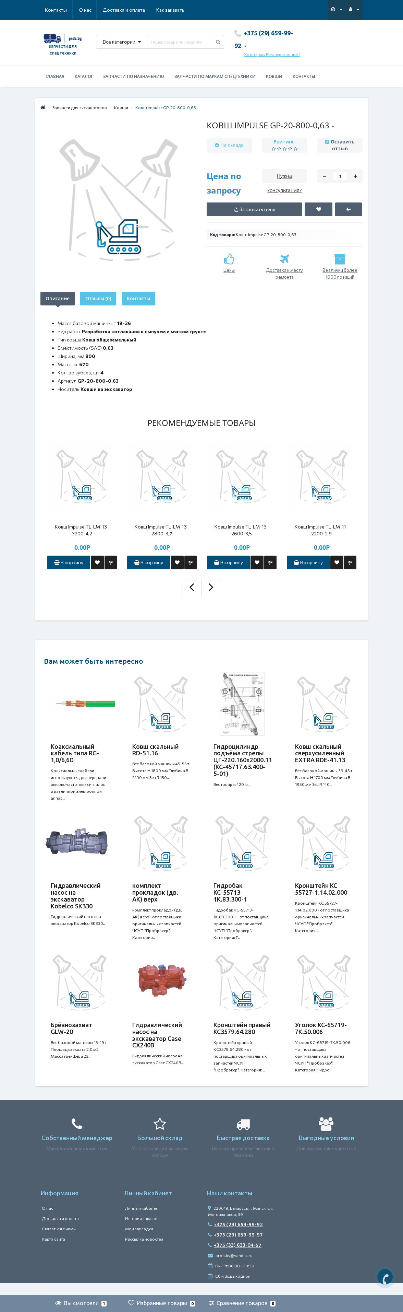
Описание (58, 298)
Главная (55, 76)
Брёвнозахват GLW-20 (71, 1036)
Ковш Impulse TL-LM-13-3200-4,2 (82, 530)
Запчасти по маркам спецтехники (215, 76)
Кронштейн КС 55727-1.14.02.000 (321, 893)
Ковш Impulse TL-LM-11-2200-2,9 (321, 530)
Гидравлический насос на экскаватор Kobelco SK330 (76, 899)
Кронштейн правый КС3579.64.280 (242, 1036)
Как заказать (138, 10)
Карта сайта (53, 1251)
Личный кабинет (141, 1220)
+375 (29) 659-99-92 (235, 1236)
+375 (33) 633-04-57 (234, 1257)
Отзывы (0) (98, 298)
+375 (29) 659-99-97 (235, 1247)
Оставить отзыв (343, 145)
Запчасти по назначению (133, 76)
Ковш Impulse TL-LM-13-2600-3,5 (242, 530)
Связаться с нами (59, 1240)
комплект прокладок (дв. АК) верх (155, 896)
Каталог (84, 76)
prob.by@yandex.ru (230, 1267)
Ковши (274, 76)
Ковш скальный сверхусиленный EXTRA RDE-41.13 (320, 753)
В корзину (68, 562)
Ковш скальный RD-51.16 (155, 750)
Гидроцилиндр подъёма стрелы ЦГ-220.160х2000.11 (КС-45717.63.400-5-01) (242, 760)
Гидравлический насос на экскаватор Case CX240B (157, 1043)
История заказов (142, 1230)
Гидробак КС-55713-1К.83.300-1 (230, 896)
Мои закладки (139, 1240)
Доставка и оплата (91, 10)
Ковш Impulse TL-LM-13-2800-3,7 (162, 530)
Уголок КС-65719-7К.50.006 (321, 1036)
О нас (51, 10)
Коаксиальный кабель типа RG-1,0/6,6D (75, 753)
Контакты (175, 10)
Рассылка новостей (144, 1251)
